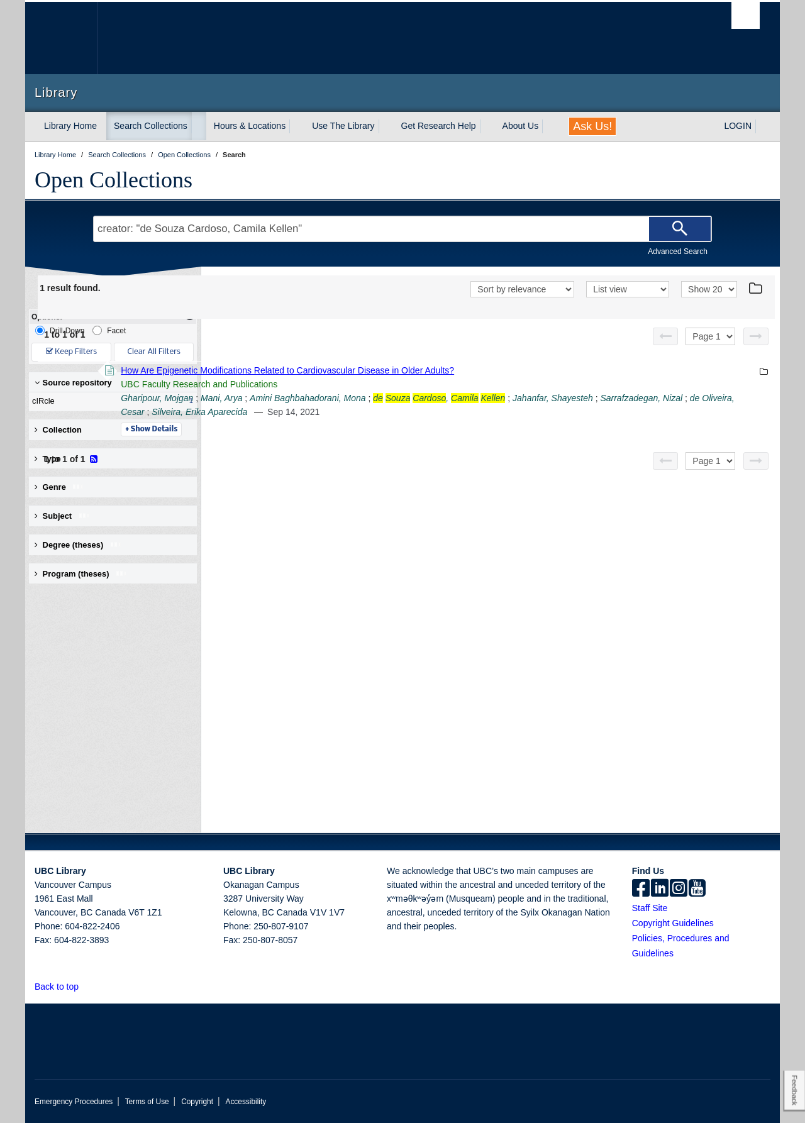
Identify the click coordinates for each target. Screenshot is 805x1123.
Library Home (70, 126)
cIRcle (110, 401)
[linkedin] (660, 889)
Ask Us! (592, 126)
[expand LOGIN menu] (762, 126)
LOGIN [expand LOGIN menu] (738, 126)
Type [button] (57, 458)
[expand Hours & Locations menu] (296, 126)
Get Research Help (438, 126)
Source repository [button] (73, 382)
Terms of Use (147, 1101)
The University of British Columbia (61, 38)
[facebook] (641, 889)
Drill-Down (59, 330)
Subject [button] (63, 516)
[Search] (679, 228)
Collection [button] (58, 429)
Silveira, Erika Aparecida (557, 412)
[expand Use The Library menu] (386, 126)
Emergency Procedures (74, 1101)
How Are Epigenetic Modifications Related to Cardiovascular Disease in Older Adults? (459, 370)
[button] (86, 986)
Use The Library (343, 126)
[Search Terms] (402, 229)
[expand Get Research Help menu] (487, 126)
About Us (520, 126)
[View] (627, 289)
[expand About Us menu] (549, 126)
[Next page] (756, 336)
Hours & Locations (250, 126)
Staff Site (650, 908)
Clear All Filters (154, 352)
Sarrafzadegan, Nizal (383, 412)
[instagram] (678, 889)
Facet (109, 330)
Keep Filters (71, 352)
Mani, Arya (393, 398)
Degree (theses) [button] (78, 545)
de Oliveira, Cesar (466, 412)
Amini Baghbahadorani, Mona (480, 398)
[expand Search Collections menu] (198, 126)
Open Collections (113, 179)
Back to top (63, 987)
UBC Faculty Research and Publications (371, 384)
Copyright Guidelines (673, 923)
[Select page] (710, 336)
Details (323, 429)
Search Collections (150, 126)
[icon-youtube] (697, 889)
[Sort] (522, 289)
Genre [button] (59, 487)
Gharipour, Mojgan (329, 398)
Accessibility (245, 1101)
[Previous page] (665, 336)
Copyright (197, 1101)
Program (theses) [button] (81, 573)
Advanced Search (678, 251)
